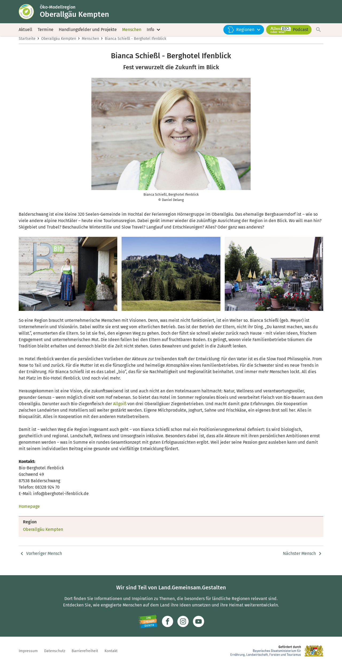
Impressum (28, 651)
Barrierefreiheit (85, 651)
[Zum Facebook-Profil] (167, 621)
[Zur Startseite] (30, 12)
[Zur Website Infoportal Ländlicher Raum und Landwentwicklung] (147, 621)
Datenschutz (54, 651)
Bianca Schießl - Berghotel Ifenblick (135, 44)
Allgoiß (119, 409)
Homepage (29, 512)
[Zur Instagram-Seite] (183, 621)
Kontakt (111, 651)
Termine (45, 31)
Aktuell (25, 31)
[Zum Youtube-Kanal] (198, 621)
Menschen (131, 31)
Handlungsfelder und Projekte (88, 31)
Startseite (27, 44)
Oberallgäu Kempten (58, 44)
